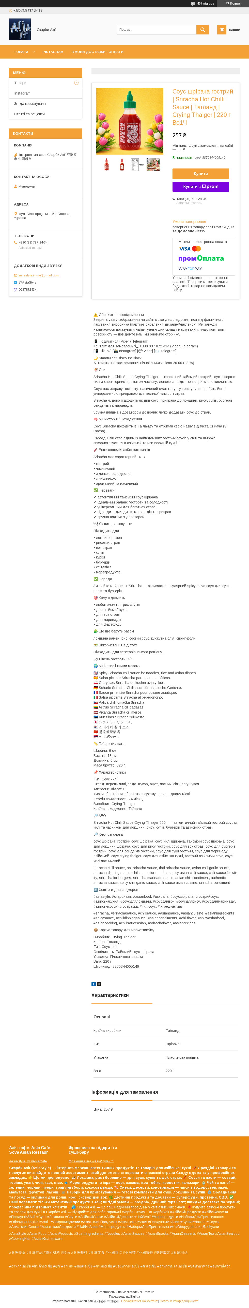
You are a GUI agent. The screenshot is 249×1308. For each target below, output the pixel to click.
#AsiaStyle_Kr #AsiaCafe (28, 1161)
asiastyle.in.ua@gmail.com (39, 275)
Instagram (52, 52)
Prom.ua (148, 1292)
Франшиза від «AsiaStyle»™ (91, 1161)
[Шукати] (202, 29)
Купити (201, 174)
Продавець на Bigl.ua (124, 1296)
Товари (21, 52)
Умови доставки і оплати (97, 52)
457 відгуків (205, 3)
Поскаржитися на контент (139, 1301)
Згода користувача (30, 104)
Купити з (200, 186)
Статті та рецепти (29, 114)
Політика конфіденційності (179, 1301)
